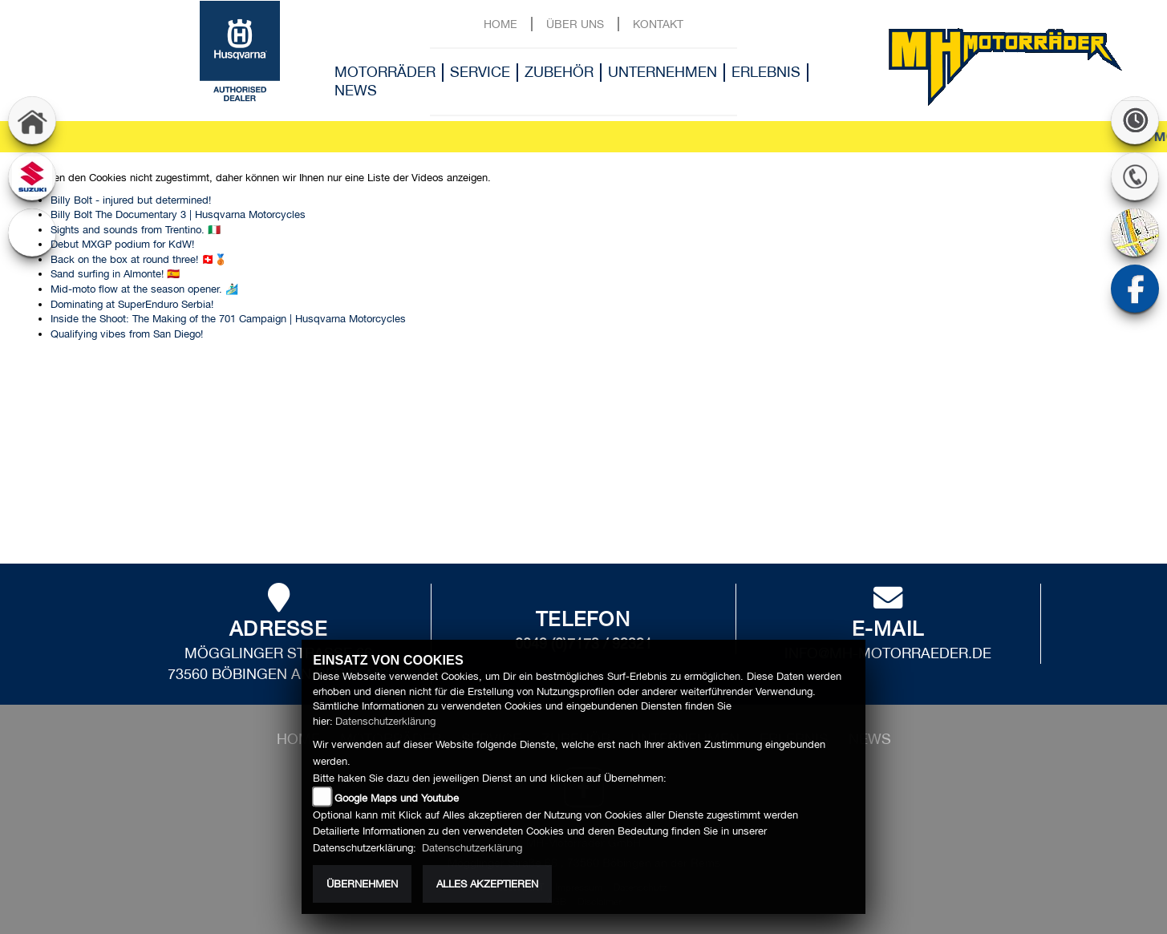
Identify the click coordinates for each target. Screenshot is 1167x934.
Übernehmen (362, 884)
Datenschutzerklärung (385, 721)
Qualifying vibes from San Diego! (127, 334)
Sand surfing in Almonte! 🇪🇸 (115, 274)
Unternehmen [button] (662, 71)
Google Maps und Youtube (396, 798)
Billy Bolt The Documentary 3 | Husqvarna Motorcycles (178, 214)
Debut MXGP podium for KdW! (122, 244)
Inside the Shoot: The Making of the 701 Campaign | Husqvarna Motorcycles (228, 319)
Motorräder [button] (385, 71)
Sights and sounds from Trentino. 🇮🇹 (136, 230)
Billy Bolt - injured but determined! (131, 200)
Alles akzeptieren (487, 884)
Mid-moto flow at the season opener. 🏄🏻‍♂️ (144, 289)
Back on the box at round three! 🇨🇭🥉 (139, 259)
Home (500, 23)
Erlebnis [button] (765, 71)
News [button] (355, 90)
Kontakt (658, 23)
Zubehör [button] (559, 71)
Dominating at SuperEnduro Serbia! (132, 304)
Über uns (575, 23)
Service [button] (480, 71)
